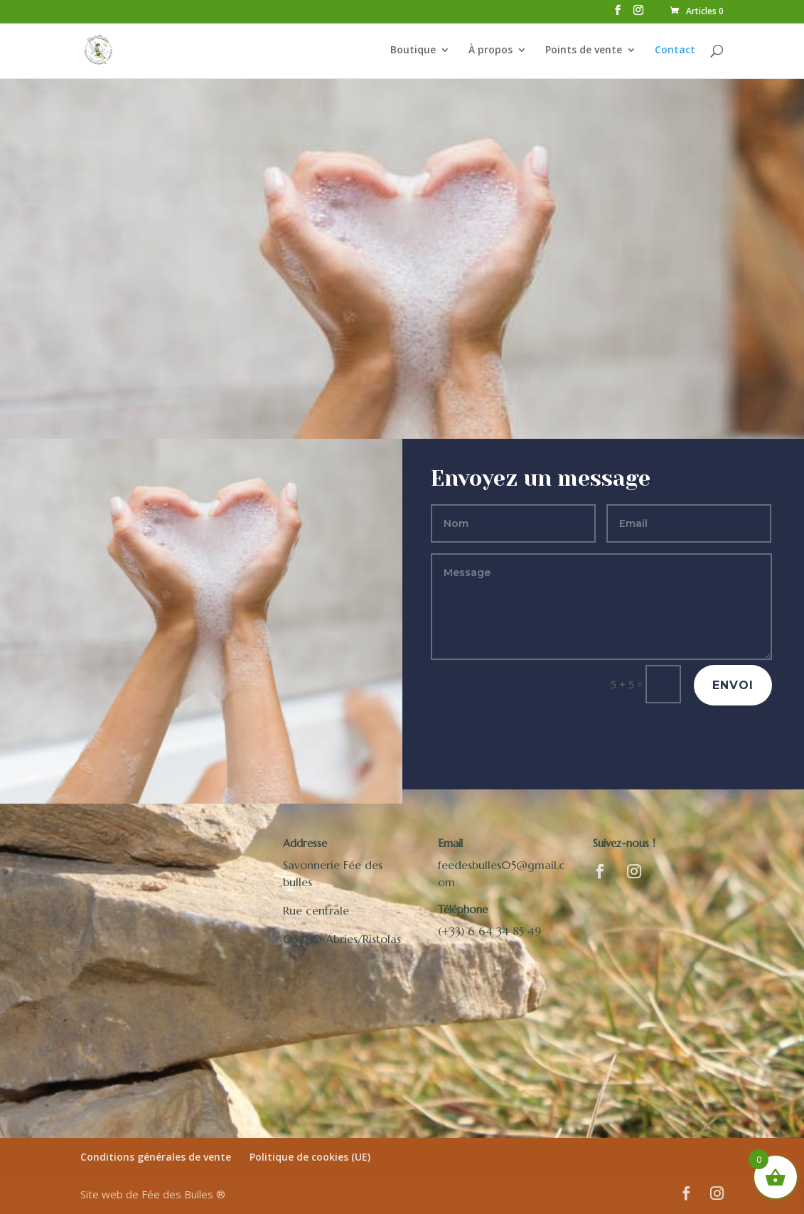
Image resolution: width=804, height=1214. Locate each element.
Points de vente (583, 50)
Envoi (733, 685)
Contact (675, 50)
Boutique (413, 50)
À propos (490, 50)
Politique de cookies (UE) (310, 1157)
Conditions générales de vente (155, 1157)
